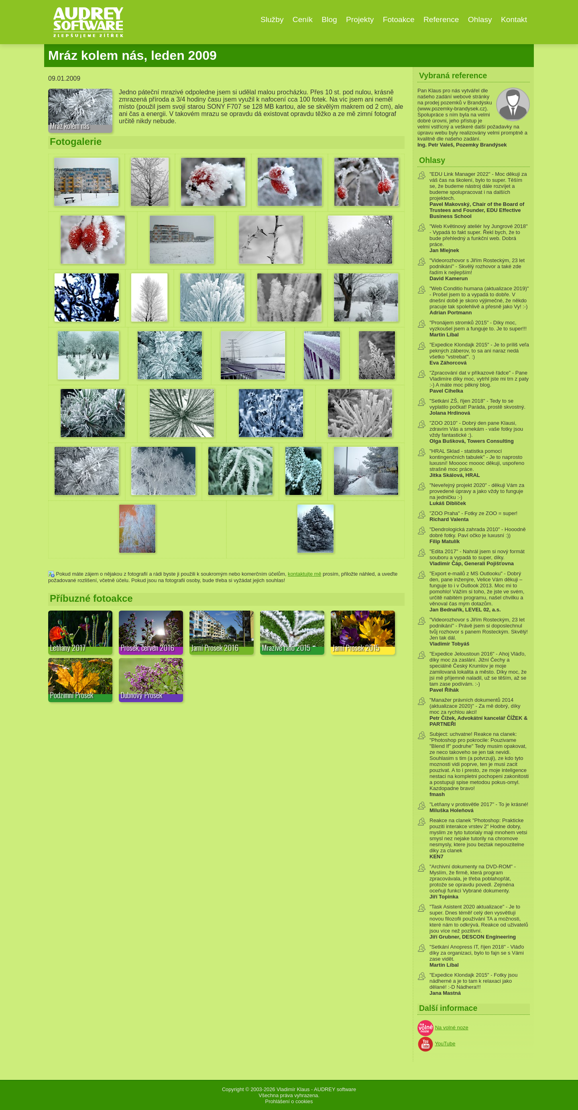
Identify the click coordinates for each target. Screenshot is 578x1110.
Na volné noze (451, 1027)
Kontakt (514, 19)
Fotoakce (399, 19)
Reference (441, 19)
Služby (272, 19)
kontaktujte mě (304, 574)
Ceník (303, 19)
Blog (329, 19)
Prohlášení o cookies (289, 1101)
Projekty (360, 19)
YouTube (445, 1044)
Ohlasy (480, 19)
